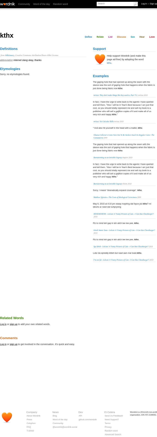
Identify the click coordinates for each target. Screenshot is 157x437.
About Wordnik (33, 415)
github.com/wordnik (88, 419)
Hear (142, 37)
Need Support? (112, 419)
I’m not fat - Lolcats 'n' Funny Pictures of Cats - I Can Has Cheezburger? (121, 260)
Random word (60, 4)
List (110, 37)
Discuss (121, 37)
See (133, 37)
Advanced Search (113, 434)
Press (29, 419)
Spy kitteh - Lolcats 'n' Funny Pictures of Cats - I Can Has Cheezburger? (121, 247)
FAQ (29, 427)
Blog (55, 415)
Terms (107, 423)
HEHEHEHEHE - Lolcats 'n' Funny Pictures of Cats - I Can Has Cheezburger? (124, 214)
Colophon (31, 423)
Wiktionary (9, 55)
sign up (13, 324)
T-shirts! (30, 430)
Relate (100, 37)
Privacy (108, 427)
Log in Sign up (149, 3)
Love (152, 37)
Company (31, 412)
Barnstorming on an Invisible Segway (108, 157)
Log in (3, 324)
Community (24, 4)
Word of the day (41, 4)
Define (88, 37)
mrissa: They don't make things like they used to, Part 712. (116, 95)
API (80, 415)
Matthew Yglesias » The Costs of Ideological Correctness (115, 197)
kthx (109, 63)
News (55, 412)
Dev (80, 412)
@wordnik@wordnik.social (65, 427)
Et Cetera (109, 412)
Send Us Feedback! (114, 415)
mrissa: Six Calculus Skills (104, 121)
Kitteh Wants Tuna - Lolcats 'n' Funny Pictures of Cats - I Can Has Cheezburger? (124, 230)
